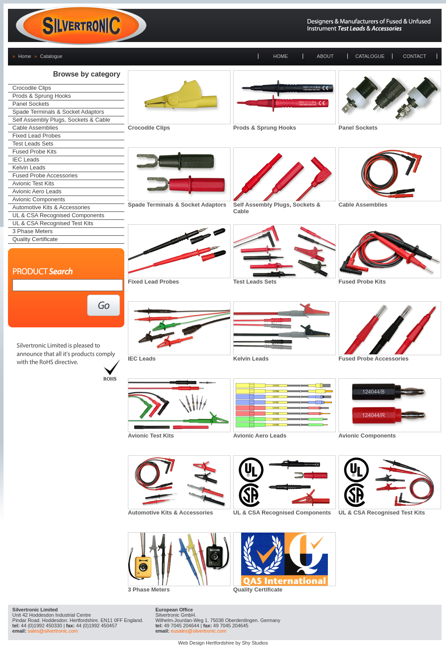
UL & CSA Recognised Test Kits (52, 223)
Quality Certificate (35, 239)
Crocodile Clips (31, 87)
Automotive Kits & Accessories (51, 207)
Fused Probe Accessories (44, 175)
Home (24, 56)
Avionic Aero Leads (37, 191)
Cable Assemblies (35, 127)
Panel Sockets (30, 103)
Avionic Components (38, 199)
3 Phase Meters (32, 231)
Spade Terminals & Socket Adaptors (58, 111)
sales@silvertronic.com (53, 631)
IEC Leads (25, 159)
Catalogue (51, 56)
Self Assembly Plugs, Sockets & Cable (61, 119)
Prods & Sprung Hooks (41, 95)
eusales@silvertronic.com (199, 631)
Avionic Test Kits (33, 183)
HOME (280, 56)
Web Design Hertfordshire (206, 642)
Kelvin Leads (28, 167)
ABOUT (325, 56)
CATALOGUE (369, 56)
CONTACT (414, 56)
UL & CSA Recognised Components (58, 215)
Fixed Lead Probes (36, 135)
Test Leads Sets (33, 143)
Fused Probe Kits (34, 151)
